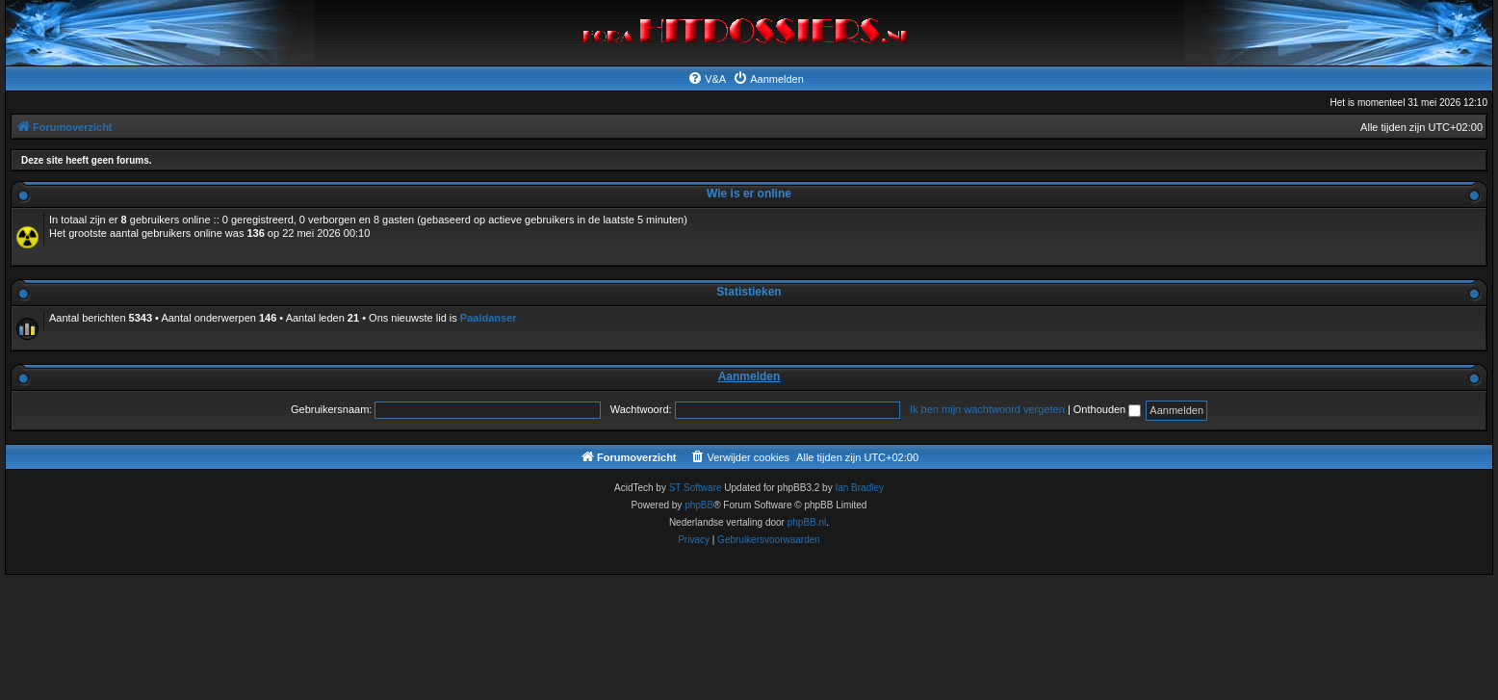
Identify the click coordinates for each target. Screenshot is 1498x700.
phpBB (698, 505)
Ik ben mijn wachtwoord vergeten (987, 409)
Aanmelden (749, 376)
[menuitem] (706, 79)
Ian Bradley (859, 487)
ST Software (695, 487)
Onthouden (1107, 409)
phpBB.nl (807, 522)
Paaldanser (488, 318)
